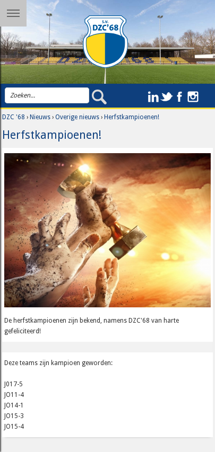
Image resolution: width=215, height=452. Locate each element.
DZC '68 (13, 117)
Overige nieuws (77, 117)
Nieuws (40, 117)
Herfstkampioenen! (131, 117)
